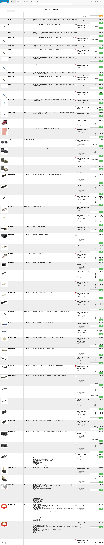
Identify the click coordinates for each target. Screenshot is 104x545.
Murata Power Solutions (28, 139)
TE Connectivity (26, 539)
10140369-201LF (11, 253)
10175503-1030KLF (11, 443)
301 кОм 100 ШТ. (11, 45)
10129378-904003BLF (12, 214)
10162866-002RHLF (11, 356)
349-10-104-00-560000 (12, 476)
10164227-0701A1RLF (12, 375)
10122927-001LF (11, 195)
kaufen (101, 16)
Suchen (70, 3)
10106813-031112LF (11, 174)
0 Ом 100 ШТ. (10, 19)
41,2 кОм (9, 57)
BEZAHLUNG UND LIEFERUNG (22, 1)
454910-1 (9, 539)
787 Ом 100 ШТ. (11, 99)
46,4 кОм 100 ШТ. (11, 72)
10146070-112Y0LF (11, 300)
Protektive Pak (26, 128)
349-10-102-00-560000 (12, 467)
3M (24, 484)
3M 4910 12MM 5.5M (11, 504)
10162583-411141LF (11, 348)
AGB (31, 1)
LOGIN (101, 1)
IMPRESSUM (35, 1)
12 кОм (9, 24)
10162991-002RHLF (11, 365)
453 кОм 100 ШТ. (11, 64)
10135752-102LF (11, 226)
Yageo (25, 19)
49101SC (9, 148)
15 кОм (9, 32)
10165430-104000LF (11, 410)
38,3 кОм (9, 49)
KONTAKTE (42, 1)
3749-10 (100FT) (11, 484)
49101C (9, 139)
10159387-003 (10, 322)
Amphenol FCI (26, 174)
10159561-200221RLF (12, 337)
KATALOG (13, 1)
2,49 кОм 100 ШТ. (11, 37)
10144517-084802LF (11, 281)
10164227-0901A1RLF (12, 387)
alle (83, 14)
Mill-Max (25, 467)
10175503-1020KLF (11, 431)
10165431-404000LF (11, 420)
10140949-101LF (11, 262)
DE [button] (92, 1)
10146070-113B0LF (11, 311)
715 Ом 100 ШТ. (11, 91)
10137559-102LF (11, 234)
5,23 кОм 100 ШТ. (11, 76)
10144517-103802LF (11, 292)
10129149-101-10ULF (12, 206)
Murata (25, 157)
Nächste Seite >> (56, 9)
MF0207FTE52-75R (11, 112)
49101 (9, 128)
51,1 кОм (9, 84)
